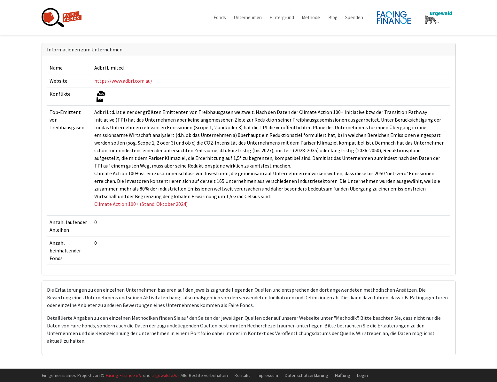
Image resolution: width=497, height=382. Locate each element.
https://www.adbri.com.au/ (123, 81)
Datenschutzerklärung (306, 375)
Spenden (354, 17)
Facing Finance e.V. (123, 375)
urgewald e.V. (164, 375)
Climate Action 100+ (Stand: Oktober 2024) (141, 204)
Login (362, 375)
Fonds (220, 17)
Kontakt (242, 375)
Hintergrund (281, 17)
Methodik (311, 17)
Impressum (267, 375)
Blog (333, 17)
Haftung (342, 375)
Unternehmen (248, 17)
